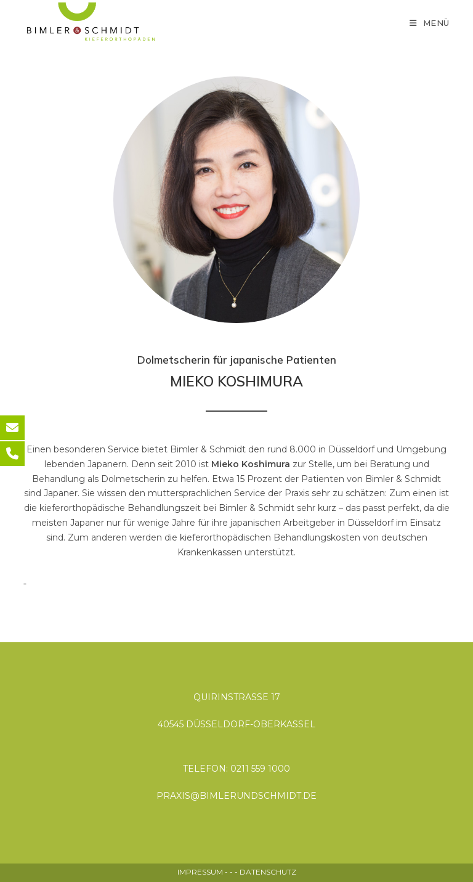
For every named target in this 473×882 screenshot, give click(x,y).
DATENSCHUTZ (268, 871)
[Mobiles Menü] (430, 23)
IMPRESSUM (200, 871)
